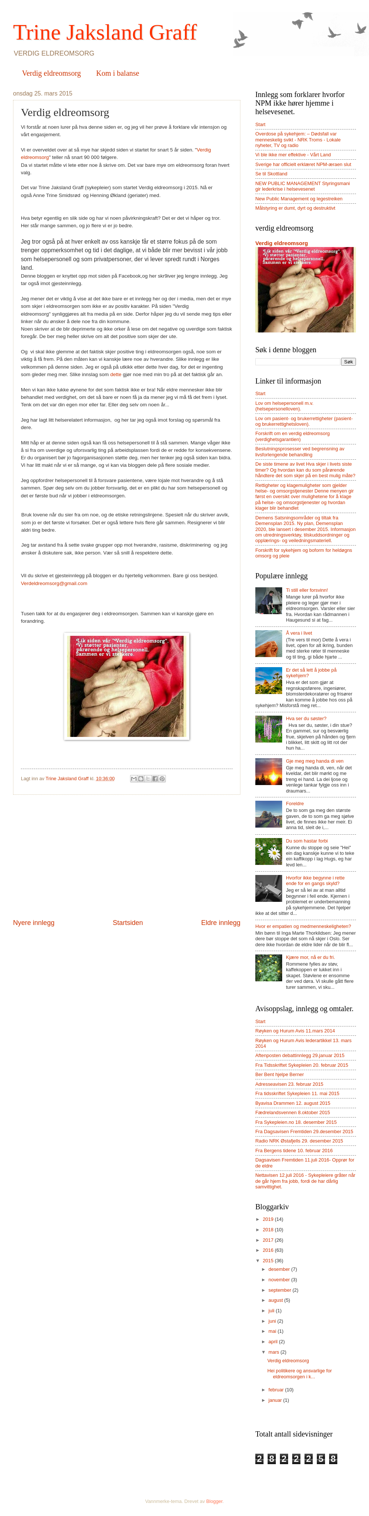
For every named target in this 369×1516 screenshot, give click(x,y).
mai (272, 1331)
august (276, 1300)
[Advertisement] (126, 856)
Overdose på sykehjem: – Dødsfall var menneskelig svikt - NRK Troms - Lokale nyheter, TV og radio (298, 139)
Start (260, 124)
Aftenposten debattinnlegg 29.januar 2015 (299, 1055)
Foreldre (295, 803)
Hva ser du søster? (306, 718)
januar (275, 1400)
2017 (269, 1240)
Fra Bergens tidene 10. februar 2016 (294, 1150)
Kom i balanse (117, 73)
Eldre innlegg (220, 922)
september (280, 1290)
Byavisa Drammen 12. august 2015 (292, 1103)
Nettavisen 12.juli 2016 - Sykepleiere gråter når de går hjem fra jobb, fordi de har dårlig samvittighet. (305, 1181)
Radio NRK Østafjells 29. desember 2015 (299, 1141)
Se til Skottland (271, 173)
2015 (269, 1260)
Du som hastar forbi (307, 841)
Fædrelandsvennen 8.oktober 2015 (292, 1112)
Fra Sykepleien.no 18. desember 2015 (296, 1122)
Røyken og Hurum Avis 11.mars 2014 (295, 1031)
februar (276, 1389)
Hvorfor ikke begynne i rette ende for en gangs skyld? (315, 880)
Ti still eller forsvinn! (307, 590)
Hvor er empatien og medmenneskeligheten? (303, 926)
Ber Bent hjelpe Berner (279, 1074)
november (279, 1279)
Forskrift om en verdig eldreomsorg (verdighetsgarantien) (292, 436)
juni (272, 1321)
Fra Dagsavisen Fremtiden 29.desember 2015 (304, 1131)
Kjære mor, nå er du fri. (310, 957)
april (273, 1341)
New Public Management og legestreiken (299, 198)
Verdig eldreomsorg (51, 73)
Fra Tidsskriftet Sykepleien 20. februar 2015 (301, 1065)
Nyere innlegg (33, 922)
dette (116, 374)
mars (274, 1352)
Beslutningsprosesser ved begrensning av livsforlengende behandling (299, 451)
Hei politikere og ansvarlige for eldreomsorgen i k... (299, 1373)
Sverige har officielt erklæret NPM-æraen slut (303, 164)
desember (279, 1269)
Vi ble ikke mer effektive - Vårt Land (293, 154)
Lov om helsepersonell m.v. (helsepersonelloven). (284, 406)
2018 (269, 1229)
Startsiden (128, 922)
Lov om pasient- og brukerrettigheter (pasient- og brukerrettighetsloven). (304, 421)
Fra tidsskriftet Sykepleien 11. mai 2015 (297, 1093)
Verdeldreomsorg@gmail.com (54, 583)
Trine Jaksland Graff (105, 32)
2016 (269, 1250)
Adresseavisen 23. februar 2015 (289, 1084)
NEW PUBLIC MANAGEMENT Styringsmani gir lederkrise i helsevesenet (302, 186)
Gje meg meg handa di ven (315, 761)
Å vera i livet (299, 633)
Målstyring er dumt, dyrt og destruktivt (295, 208)
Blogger (214, 1501)
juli (271, 1310)
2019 (269, 1219)
